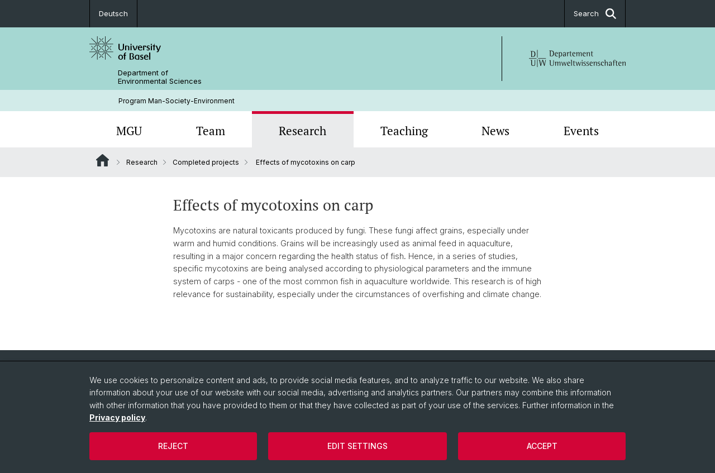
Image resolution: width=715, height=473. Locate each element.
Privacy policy (117, 417)
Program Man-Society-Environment (176, 101)
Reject (173, 446)
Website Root (102, 160)
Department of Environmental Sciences (160, 77)
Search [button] (595, 13)
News (495, 130)
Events (581, 130)
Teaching (404, 130)
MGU (129, 130)
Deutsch (113, 13)
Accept (542, 446)
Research (302, 130)
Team (210, 130)
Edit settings (357, 446)
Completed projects (206, 162)
